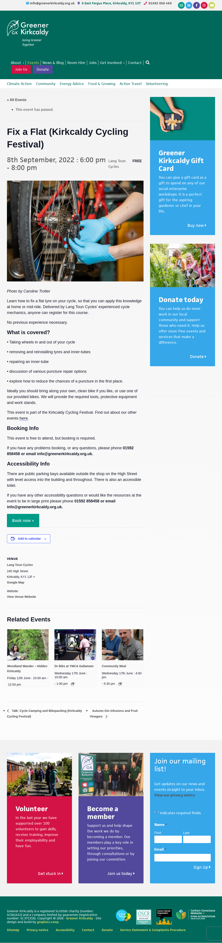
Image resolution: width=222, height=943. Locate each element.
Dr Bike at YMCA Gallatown (73, 666)
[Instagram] (204, 5)
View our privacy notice (174, 795)
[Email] (181, 5)
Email (160, 849)
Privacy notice (37, 930)
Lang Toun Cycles (20, 565)
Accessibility (65, 930)
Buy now (197, 225)
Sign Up (201, 867)
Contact (88, 930)
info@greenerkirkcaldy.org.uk (52, 3)
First (157, 833)
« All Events (16, 100)
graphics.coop (48, 922)
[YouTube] (211, 5)
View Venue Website (21, 596)
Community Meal (114, 666)
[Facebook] (196, 5)
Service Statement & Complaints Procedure (153, 930)
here (24, 418)
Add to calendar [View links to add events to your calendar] (29, 538)
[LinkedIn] (189, 5)
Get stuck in (50, 874)
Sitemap (13, 930)
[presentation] (28, 644)
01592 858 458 (160, 3)
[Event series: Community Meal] (120, 684)
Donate (43, 69)
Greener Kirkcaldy (28, 29)
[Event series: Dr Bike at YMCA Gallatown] (72, 684)
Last (186, 833)
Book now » (23, 520)
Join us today (121, 874)
